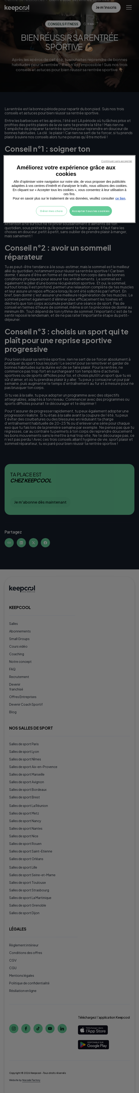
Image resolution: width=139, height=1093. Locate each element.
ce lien (120, 198)
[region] (69, 189)
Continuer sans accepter (116, 160)
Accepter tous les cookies (90, 210)
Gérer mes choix (51, 210)
